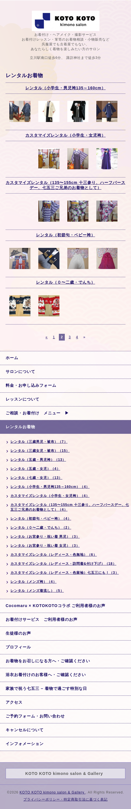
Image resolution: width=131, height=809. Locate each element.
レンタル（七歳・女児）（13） (36, 478)
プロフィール (18, 647)
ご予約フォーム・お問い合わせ (35, 716)
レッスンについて (22, 399)
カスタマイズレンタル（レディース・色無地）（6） (53, 555)
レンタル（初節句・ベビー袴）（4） (40, 519)
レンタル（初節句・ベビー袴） (65, 235)
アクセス (14, 702)
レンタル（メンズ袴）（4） (33, 582)
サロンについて (20, 371)
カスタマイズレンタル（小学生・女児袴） (65, 135)
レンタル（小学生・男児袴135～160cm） (65, 88)
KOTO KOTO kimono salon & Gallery (53, 792)
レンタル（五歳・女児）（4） (35, 469)
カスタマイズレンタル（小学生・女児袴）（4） (50, 496)
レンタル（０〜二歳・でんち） (65, 282)
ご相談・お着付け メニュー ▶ (37, 413)
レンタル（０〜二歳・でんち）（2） (40, 528)
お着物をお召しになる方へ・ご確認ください (48, 661)
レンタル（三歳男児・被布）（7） (39, 442)
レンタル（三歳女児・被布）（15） (40, 451)
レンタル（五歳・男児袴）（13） (38, 460)
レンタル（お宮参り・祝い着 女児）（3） (45, 546)
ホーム (12, 357)
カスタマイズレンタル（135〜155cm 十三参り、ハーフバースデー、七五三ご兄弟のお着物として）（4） (69, 507)
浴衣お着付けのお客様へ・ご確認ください (46, 674)
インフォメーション (25, 743)
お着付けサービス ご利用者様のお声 (41, 619)
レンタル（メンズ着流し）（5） (37, 591)
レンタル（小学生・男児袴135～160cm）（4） (50, 487)
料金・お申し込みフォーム (31, 385)
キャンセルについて (25, 730)
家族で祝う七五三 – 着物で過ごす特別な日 (46, 688)
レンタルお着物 (20, 426)
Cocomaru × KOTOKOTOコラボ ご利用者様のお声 (55, 605)
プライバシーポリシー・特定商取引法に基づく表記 (65, 799)
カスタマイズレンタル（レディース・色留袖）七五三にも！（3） (64, 573)
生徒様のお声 (18, 633)
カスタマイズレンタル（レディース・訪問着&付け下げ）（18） (63, 564)
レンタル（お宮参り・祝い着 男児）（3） (45, 537)
